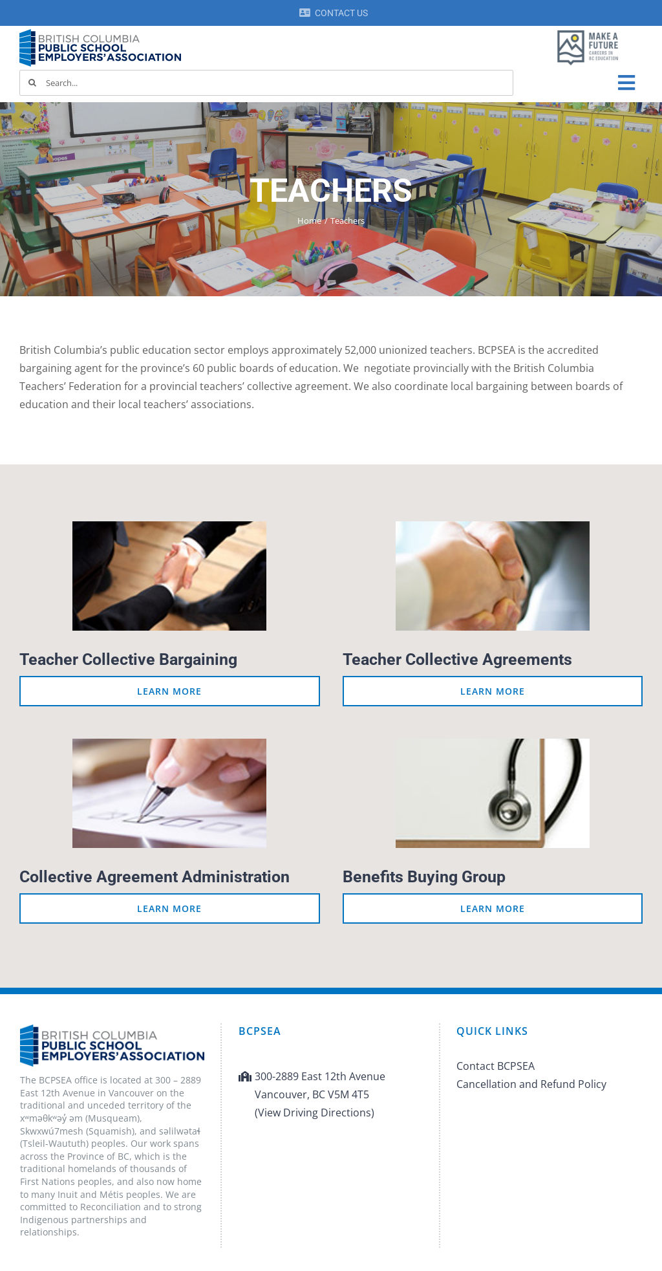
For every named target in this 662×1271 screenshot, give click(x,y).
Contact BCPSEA (495, 1066)
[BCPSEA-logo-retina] (100, 34)
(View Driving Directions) (314, 1112)
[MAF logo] (588, 31)
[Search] (32, 83)
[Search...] (266, 83)
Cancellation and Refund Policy (531, 1084)
